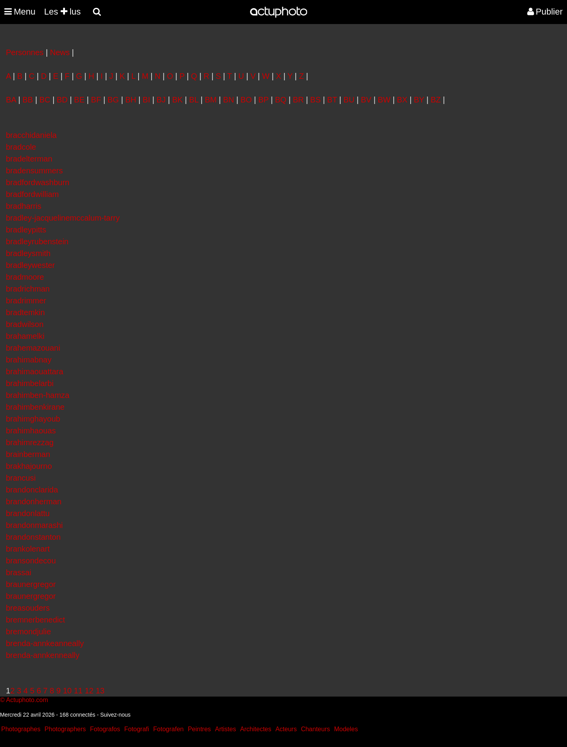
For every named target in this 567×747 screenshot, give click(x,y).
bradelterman (29, 158)
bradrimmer (26, 300)
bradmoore (25, 277)
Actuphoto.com (27, 700)
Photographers (65, 729)
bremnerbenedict (35, 619)
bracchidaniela (31, 135)
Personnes (25, 52)
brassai (18, 572)
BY (419, 99)
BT (332, 99)
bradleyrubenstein (37, 241)
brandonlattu (28, 513)
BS (315, 99)
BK (177, 99)
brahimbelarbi (30, 383)
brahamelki (25, 336)
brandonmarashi (34, 525)
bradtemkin (25, 312)
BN (228, 99)
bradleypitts (26, 229)
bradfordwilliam (32, 194)
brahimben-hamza (37, 395)
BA (11, 99)
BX (402, 99)
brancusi (21, 478)
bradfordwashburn (37, 182)
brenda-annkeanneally (45, 643)
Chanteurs (315, 729)
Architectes (255, 729)
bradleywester (30, 265)
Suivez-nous (115, 715)
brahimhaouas (31, 430)
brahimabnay (29, 359)
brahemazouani (33, 348)
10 (67, 690)
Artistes (225, 729)
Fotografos (105, 729)
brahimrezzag (30, 442)
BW (384, 99)
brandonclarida (32, 489)
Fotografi (136, 729)
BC (44, 99)
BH (130, 99)
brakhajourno (29, 466)
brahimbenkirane (35, 407)
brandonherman (33, 501)
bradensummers (34, 170)
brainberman (28, 454)
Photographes (21, 729)
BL (193, 99)
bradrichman (28, 288)
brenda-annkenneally (43, 655)
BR (298, 99)
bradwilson (25, 324)
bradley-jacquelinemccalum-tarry (63, 218)
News (60, 52)
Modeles (346, 729)
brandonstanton (33, 537)
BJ (161, 99)
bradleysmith (28, 253)
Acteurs (285, 729)
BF (96, 99)
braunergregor (31, 584)
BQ (281, 99)
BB (27, 99)
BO (246, 99)
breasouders (28, 608)
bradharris (23, 206)
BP (263, 99)
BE (79, 99)
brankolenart (28, 548)
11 (78, 690)
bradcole (21, 147)
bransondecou (31, 560)
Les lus (62, 12)
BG (113, 99)
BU (348, 99)
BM (211, 99)
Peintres (199, 729)
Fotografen (168, 729)
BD (62, 99)
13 (100, 690)
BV (366, 99)
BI (146, 99)
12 (89, 690)
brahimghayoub (33, 418)
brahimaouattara (34, 371)
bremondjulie (28, 631)
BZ (436, 99)
